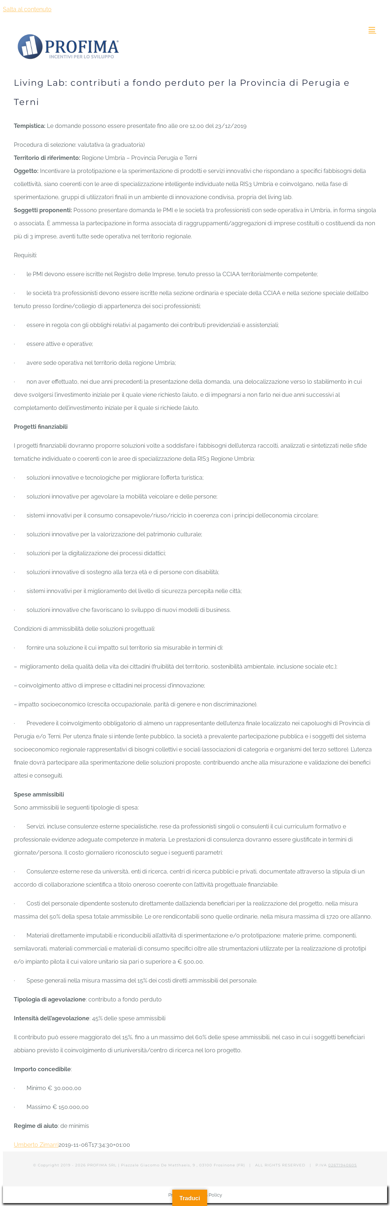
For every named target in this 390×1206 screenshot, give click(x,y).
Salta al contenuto (27, 9)
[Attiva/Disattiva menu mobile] (372, 29)
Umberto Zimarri (36, 1144)
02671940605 (342, 1165)
